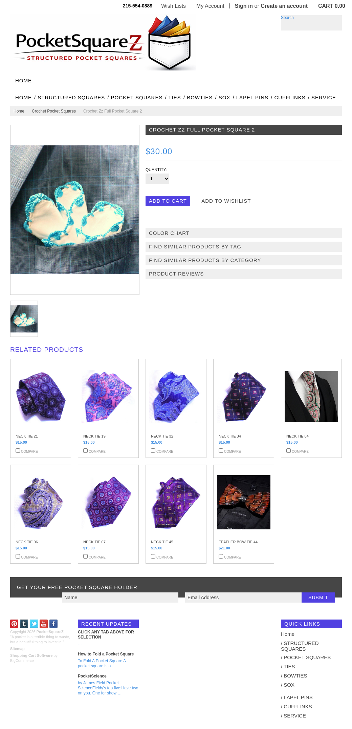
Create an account (284, 6)
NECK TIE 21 (27, 436)
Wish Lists (173, 5)
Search (287, 17)
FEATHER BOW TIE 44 (238, 542)
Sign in (244, 6)
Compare (29, 451)
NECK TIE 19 (94, 436)
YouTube (44, 624)
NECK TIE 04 (297, 436)
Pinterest (14, 624)
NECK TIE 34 (230, 436)
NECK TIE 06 (27, 542)
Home (19, 111)
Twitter (34, 624)
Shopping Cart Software (31, 655)
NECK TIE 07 (94, 542)
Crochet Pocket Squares (54, 111)
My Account (210, 5)
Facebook (53, 624)
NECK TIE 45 (162, 542)
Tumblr (24, 624)
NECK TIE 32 (162, 436)
